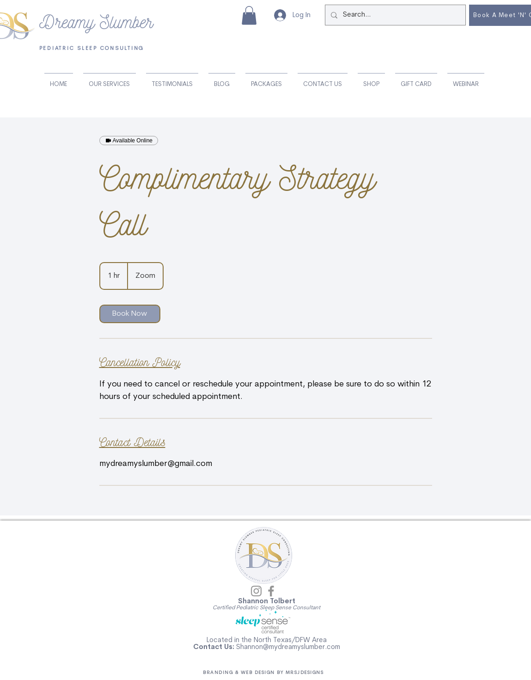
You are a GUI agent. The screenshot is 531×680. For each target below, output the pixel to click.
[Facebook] (271, 591)
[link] (129, 314)
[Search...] (394, 15)
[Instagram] (256, 591)
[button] (249, 15)
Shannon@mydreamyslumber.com (288, 647)
